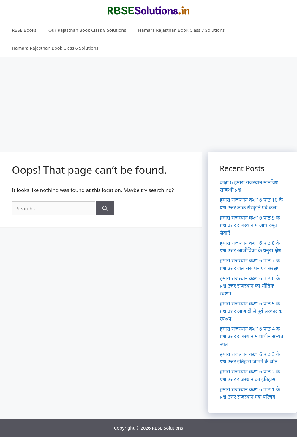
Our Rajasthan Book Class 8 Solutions (87, 30)
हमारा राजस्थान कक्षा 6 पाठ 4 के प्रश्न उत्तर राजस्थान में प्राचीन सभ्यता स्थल (252, 336)
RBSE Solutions (167, 428)
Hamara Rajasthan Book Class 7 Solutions (181, 30)
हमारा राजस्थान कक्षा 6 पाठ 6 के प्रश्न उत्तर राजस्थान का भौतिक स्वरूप (250, 286)
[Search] (105, 208)
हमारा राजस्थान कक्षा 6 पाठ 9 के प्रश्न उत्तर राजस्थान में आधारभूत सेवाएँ (250, 225)
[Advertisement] (148, 101)
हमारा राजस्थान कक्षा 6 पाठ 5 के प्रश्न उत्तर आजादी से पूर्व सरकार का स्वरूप (252, 311)
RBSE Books (24, 30)
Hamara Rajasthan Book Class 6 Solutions (55, 48)
